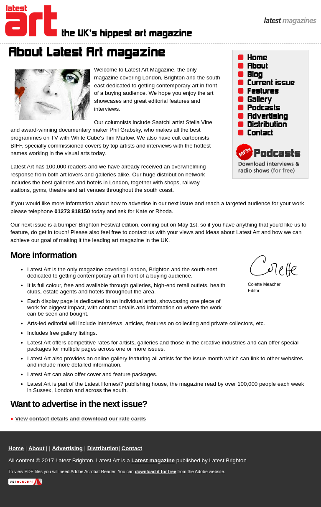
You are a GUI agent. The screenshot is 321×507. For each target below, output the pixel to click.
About (267, 66)
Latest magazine (153, 460)
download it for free (155, 471)
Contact (267, 133)
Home (267, 58)
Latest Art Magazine (98, 21)
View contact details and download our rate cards (80, 418)
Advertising (267, 116)
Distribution (267, 124)
